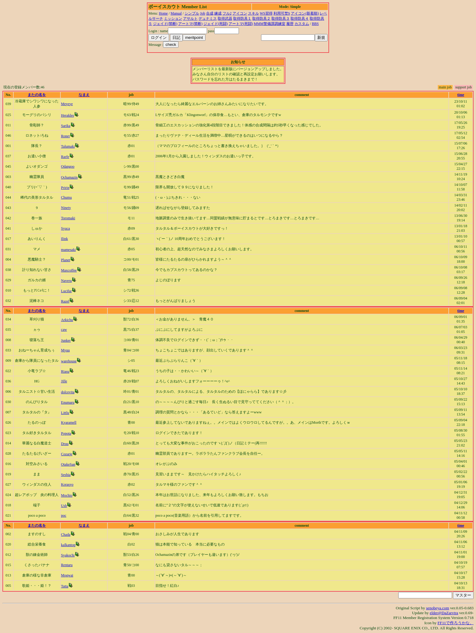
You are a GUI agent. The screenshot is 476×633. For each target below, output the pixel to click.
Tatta (64, 586)
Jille (64, 381)
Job (202, 13)
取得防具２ (261, 18)
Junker (66, 340)
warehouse (68, 361)
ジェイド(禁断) (165, 24)
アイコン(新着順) (305, 13)
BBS (315, 24)
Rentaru (67, 565)
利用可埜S (282, 13)
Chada (65, 534)
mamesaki (68, 250)
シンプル (192, 13)
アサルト (190, 18)
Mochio (66, 495)
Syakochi (68, 555)
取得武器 (225, 18)
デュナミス (208, 18)
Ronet (65, 136)
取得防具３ (280, 18)
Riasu (65, 371)
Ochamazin (69, 177)
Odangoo (67, 166)
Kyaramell (68, 422)
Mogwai (67, 575)
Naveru (66, 281)
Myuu (65, 350)
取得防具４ (300, 18)
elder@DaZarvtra (444, 613)
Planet (65, 260)
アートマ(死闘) (241, 24)
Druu (65, 444)
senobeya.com (437, 608)
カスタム (301, 24)
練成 (218, 13)
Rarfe (65, 157)
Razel (65, 301)
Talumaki (68, 146)
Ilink (64, 239)
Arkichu (67, 320)
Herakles (67, 115)
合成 (209, 13)
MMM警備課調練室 (269, 24)
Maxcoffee (69, 270)
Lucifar (66, 291)
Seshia (65, 475)
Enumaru (67, 402)
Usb (64, 506)
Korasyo (67, 484)
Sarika (65, 126)
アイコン (240, 13)
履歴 (290, 24)
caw (64, 329)
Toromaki (68, 218)
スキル (253, 13)
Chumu (66, 197)
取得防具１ (242, 18)
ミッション (173, 18)
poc (63, 515)
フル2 (227, 13)
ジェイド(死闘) (215, 24)
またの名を (37, 95)
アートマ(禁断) (190, 24)
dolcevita (67, 392)
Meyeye (67, 104)
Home (163, 13)
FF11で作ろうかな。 (455, 623)
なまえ (84, 95)
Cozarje (66, 454)
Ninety (66, 208)
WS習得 (266, 13)
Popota (66, 433)
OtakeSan (68, 464)
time (460, 95)
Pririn (65, 188)
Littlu (65, 413)
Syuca (65, 228)
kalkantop (68, 545)
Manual (176, 13)
